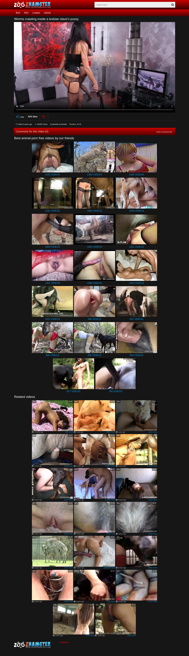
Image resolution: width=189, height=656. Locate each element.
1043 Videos (136, 283)
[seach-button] (172, 5)
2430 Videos (52, 174)
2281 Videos (52, 210)
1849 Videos (136, 210)
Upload (47, 13)
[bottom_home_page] (37, 645)
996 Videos (94, 319)
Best (18, 13)
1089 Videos (94, 283)
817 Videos (73, 391)
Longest (36, 13)
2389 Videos (136, 174)
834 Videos (136, 355)
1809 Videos (52, 247)
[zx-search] (134, 5)
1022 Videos (52, 319)
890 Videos (52, 355)
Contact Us (64, 642)
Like (20, 116)
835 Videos (94, 355)
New (26, 13)
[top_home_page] (33, 5)
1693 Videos (94, 247)
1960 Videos (94, 210)
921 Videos (136, 319)
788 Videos (115, 391)
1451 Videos (52, 283)
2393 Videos (94, 174)
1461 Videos (136, 247)
